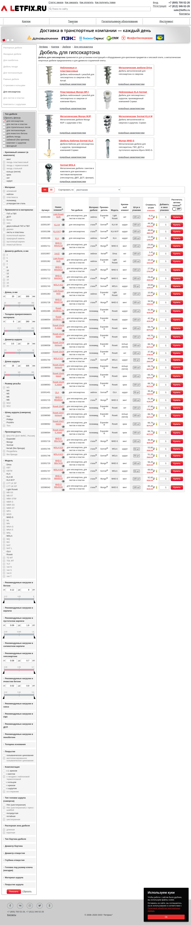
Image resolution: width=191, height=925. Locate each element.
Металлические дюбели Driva (135, 67)
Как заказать (71, 2)
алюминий (11, 191)
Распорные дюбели (12, 47)
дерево (10, 229)
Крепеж (26, 21)
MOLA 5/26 (58, 448)
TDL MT (10, 560)
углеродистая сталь (16, 203)
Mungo (10, 442)
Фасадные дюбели (12, 54)
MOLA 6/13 (58, 454)
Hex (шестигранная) (16, 805)
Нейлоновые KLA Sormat (133, 92)
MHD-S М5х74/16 (58, 439)
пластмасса (12, 197)
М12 (9, 406)
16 (8, 283)
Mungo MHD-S (126, 140)
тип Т (9, 576)
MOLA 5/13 (58, 358)
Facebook (10, 906)
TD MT (10, 557)
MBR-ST (10, 508)
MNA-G (10, 526)
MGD (9, 514)
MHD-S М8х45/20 (58, 485)
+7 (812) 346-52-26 (179, 6)
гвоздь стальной (14, 168)
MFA (9, 511)
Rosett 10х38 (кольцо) (58, 343)
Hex (8, 416)
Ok (166, 917)
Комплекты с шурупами (14, 104)
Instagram (30, 906)
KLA (9, 474)
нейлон (10, 194)
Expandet (11, 439)
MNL (9, 533)
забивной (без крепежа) (18, 139)
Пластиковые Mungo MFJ (74, 92)
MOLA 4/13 (58, 285)
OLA (9, 551)
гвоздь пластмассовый (17, 162)
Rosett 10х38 (58, 352)
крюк (9, 174)
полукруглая (12, 813)
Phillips (10, 419)
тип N (9, 567)
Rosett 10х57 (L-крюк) (58, 431)
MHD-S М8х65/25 (58, 477)
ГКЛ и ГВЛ (11, 213)
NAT (9, 545)
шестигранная (13, 819)
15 (8, 279)
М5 (8, 393)
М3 (8, 387)
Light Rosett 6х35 (58, 215)
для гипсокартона (15, 121)
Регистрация (159, 6)
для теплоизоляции (16, 130)
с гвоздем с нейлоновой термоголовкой (18, 777)
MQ (8, 539)
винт (9, 159)
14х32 (57, 254)
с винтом (11, 774)
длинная (11, 829)
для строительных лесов (18, 127)
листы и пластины (15, 232)
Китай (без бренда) (16, 448)
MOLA (9, 536)
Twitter (40, 906)
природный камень (16, 238)
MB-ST (10, 495)
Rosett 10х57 (58, 406)
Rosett (10, 554)
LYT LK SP (12, 483)
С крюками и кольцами (14, 85)
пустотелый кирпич (16, 241)
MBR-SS (11, 505)
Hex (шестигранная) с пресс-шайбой (20, 808)
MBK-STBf (11, 498)
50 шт (136, 286)
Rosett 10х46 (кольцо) (58, 366)
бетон (9, 220)
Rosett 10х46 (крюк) (58, 374)
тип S (9, 570)
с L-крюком (12, 771)
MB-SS (10, 492)
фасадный (12, 146)
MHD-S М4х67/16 (58, 301)
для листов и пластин (17, 124)
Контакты (184, 13)
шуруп (9, 181)
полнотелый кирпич (16, 235)
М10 (9, 403)
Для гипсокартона (12, 92)
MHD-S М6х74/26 (58, 462)
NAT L (9, 548)
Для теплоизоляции (12, 73)
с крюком (11, 785)
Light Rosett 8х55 (58, 292)
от (10, 296)
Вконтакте (20, 906)
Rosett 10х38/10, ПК (58, 309)
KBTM (9, 471)
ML (8, 520)
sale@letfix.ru (182, 10)
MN (8, 523)
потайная (11, 816)
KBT (9, 467)
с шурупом (12, 788)
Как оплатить (86, 2)
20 (8, 286)
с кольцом (11, 782)
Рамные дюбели (11, 79)
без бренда (12, 454)
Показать (13, 891)
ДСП (9, 217)
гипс (9, 223)
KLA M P (11, 480)
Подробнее (63, 219)
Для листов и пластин (13, 98)
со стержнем (13, 791)
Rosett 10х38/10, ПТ (58, 318)
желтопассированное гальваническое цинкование (20, 759)
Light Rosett (12, 489)
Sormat (10, 445)
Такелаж (73, 21)
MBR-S (10, 502)
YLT (8, 564)
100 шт (137, 217)
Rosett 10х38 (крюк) (58, 335)
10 (8, 270)
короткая (11, 832)
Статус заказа (56, 2)
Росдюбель (12, 451)
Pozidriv (10, 422)
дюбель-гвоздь (14, 136)
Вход (155, 2)
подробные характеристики (73, 84)
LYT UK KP (12, 486)
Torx (9, 425)
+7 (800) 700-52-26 (179, 2)
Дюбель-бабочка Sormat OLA (76, 140)
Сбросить (27, 891)
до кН (26, 590)
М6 (8, 397)
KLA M (10, 477)
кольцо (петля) (14, 171)
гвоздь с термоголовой (17, 165)
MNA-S (10, 529)
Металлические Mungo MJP (75, 116)
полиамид (11, 200)
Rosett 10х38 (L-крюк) (58, 326)
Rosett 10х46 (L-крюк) (58, 383)
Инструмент (166, 21)
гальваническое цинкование (20, 755)
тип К (9, 573)
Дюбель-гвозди (10, 66)
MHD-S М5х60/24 (58, 398)
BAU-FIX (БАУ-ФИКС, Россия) (21, 436)
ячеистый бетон (14, 244)
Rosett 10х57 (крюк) (58, 422)
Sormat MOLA (67, 165)
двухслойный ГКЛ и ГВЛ (18, 226)
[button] (4, 40)
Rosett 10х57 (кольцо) (58, 414)
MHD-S (10, 517)
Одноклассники (49, 906)
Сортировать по (89, 189)
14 (8, 276)
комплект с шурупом (16, 143)
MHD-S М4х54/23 (58, 268)
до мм (26, 296)
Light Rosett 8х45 (58, 259)
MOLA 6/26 (58, 470)
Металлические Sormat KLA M (135, 116)
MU (8, 542)
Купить (176, 217)
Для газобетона (10, 60)
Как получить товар (105, 2)
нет (8, 178)
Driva (9, 464)
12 (8, 273)
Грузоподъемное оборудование (120, 21)
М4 (8, 390)
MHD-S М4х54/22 (58, 277)
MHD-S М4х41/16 (58, 244)
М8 (8, 400)
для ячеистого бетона (17, 133)
